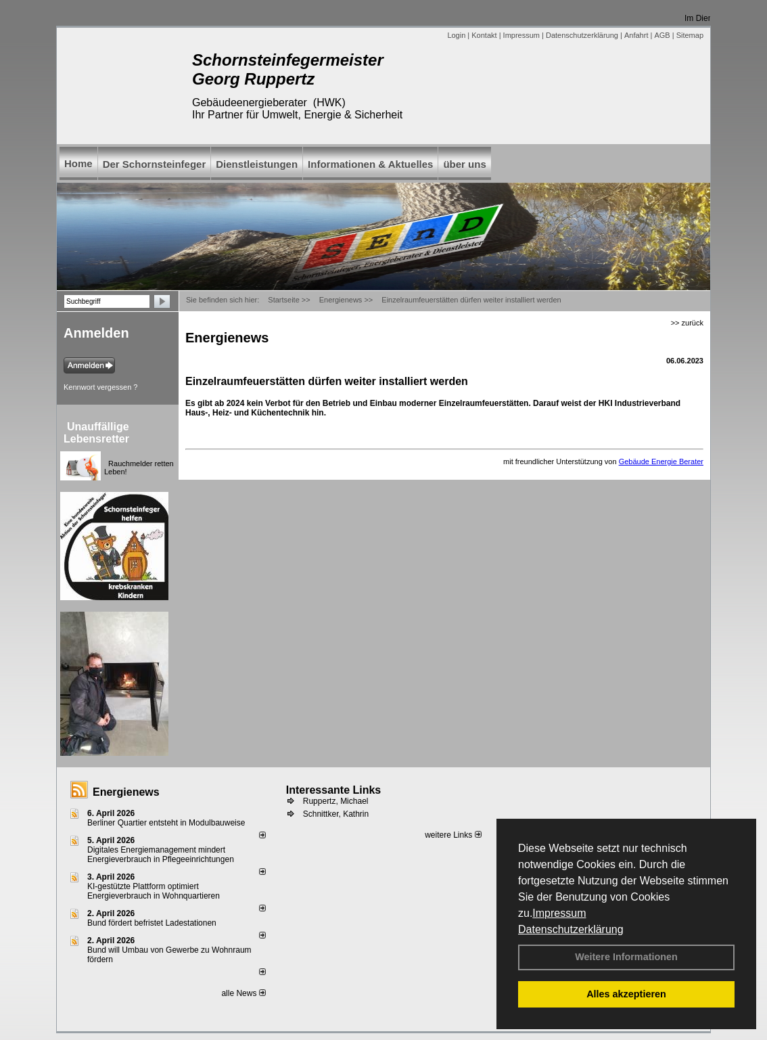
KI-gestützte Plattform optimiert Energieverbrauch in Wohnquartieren (153, 891)
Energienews (126, 792)
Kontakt (483, 35)
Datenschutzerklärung (571, 929)
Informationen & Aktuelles (370, 164)
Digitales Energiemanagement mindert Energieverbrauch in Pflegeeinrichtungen (160, 854)
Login (456, 35)
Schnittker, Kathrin (336, 814)
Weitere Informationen (626, 956)
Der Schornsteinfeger (154, 164)
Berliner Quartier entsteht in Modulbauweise (166, 823)
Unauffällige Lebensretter (96, 433)
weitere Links (453, 835)
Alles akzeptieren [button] (626, 994)
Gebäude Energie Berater (661, 461)
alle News (243, 993)
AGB (662, 35)
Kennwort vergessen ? (100, 387)
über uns (464, 164)
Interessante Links (333, 790)
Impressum (559, 913)
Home (78, 163)
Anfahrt (636, 35)
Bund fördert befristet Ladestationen (151, 923)
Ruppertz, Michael (336, 801)
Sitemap (689, 35)
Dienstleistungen (257, 164)
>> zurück (687, 323)
